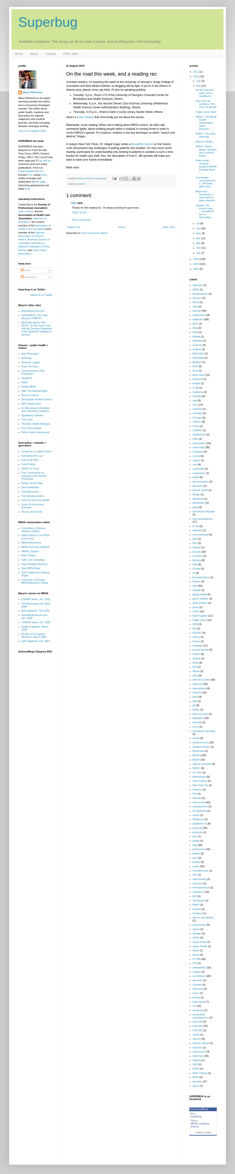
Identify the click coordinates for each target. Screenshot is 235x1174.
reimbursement (201, 887)
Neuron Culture (30, 395)
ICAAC (196, 654)
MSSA (196, 759)
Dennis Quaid (200, 490)
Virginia (197, 1060)
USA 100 (197, 1021)
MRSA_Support (30, 551)
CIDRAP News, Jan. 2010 (35, 599)
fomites (197, 581)
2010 (196, 76)
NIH (195, 793)
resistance (198, 891)
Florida (196, 568)
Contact (50, 54)
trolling (196, 997)
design (196, 494)
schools (197, 909)
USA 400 (197, 1030)
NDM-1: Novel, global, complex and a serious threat (206, 151)
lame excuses (200, 714)
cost (195, 464)
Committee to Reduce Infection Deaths (33, 530)
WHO (196, 1077)
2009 (196, 259)
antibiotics (198, 319)
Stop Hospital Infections (34, 564)
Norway (197, 798)
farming (197, 560)
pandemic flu (200, 823)
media (196, 738)
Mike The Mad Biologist (34, 391)
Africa (196, 302)
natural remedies (202, 764)
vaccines (197, 1047)
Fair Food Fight (30, 459)
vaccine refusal (201, 1043)
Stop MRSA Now (30, 568)
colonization (199, 443)
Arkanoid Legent (30, 362)
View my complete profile (32, 131)
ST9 (195, 963)
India (195, 675)
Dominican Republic (204, 511)
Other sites (70, 54)
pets (195, 836)
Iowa (195, 696)
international (199, 688)
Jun (198, 228)
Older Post (169, 227)
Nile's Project (28, 555)
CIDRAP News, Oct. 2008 (35, 622)
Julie (73, 202)
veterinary (198, 1056)
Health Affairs (28, 386)
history (196, 637)
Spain (196, 950)
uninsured (198, 1010)
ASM (195, 332)
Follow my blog (203, 1132)
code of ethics (26, 211)
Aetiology (26, 358)
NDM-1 (197, 768)
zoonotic (197, 1081)
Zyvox (196, 1085)
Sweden (197, 984)
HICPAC (197, 632)
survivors (198, 980)
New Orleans (200, 780)
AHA (195, 306)
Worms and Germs (31, 511)
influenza (198, 684)
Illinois (196, 671)
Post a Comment (81, 219)
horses (196, 641)
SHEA (196, 937)
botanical (198, 379)
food (195, 585)
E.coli (196, 526)
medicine (204, 1123)
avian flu (197, 345)
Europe (197, 551)
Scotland (197, 913)
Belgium (197, 362)
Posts (26, 270)
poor (195, 857)
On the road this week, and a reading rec (204, 93)
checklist (197, 413)
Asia (195, 327)
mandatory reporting (204, 731)
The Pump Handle (31, 428)
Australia (197, 340)
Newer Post (73, 227)
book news (199, 375)
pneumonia (199, 849)
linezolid (197, 722)
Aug (198, 85)
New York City (200, 785)
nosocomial (199, 802)
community (199, 447)
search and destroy (203, 917)
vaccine (197, 1038)
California (198, 392)
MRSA (196, 755)
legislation (198, 718)
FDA (195, 564)
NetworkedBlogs (199, 1109)
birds (195, 366)
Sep (198, 81)
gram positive (200, 603)
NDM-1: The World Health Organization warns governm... (206, 122)
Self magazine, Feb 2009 (35, 610)
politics (196, 853)
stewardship (199, 967)
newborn (197, 789)
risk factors (199, 900)
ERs (195, 543)
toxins (196, 993)
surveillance (199, 976)
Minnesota (198, 751)
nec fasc (197, 772)
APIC (195, 323)
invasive (197, 692)
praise (196, 866)
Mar (198, 243)
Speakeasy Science (32, 415)
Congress (198, 451)
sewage (197, 933)
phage (196, 840)
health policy (199, 620)
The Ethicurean (30, 491)
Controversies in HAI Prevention (32, 372)
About (34, 54)
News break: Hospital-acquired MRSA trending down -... (206, 166)
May (199, 233)
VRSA (196, 1068)
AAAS (196, 289)
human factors (201, 649)
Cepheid (197, 409)
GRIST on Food (30, 468)
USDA (196, 1034)
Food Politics (28, 464)
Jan (198, 253)
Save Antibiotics (30, 487)
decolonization (201, 481)
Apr (198, 238)
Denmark (198, 486)
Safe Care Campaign (33, 559)
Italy (195, 701)
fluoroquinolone (201, 577)
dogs (195, 507)
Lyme (196, 726)
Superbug (48, 22)
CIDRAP (197, 430)
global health (200, 594)
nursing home (200, 806)
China (196, 426)
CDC (195, 404)
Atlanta (196, 336)
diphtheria (198, 498)
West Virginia (200, 1073)
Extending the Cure (32, 455)
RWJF (196, 904)
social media (199, 942)
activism (197, 298)
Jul (198, 223)
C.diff (195, 387)
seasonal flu (199, 924)
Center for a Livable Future (36, 451)
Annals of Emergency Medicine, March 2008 (33, 635)
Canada (197, 396)
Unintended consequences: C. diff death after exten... (206, 182)
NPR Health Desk (31, 403)
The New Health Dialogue (35, 423)
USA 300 (197, 1026)
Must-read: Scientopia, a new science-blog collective (205, 196)
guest (196, 607)
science (195, 1126)
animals (197, 310)
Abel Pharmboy (30, 353)
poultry (196, 862)
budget (196, 383)
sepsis (196, 929)
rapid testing (199, 879)
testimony (198, 988)
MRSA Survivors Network (35, 547)
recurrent (198, 883)
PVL (195, 874)
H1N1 (196, 611)
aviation (197, 349)
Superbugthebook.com (31, 171)
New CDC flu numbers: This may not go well (206, 104)
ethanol (197, 547)
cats (195, 400)
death (196, 477)
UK (194, 1005)
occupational (200, 810)
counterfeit (198, 468)
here (29, 174)
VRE (195, 1064)
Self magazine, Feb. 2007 (35, 641)
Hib (194, 628)
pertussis (198, 832)
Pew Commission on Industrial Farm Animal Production (33, 475)
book (195, 370)
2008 (196, 263)
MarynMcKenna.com (32, 311)
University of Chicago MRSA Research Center (34, 581)
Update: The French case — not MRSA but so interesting (205, 211)
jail (194, 705)
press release (85, 117)
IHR (195, 666)
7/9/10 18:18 (79, 212)
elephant (197, 530)
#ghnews (198, 285)
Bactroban (198, 353)
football (197, 590)
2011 (196, 71)
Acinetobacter (200, 293)
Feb (198, 247)
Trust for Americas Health (35, 500)
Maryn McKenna (32, 92)
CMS (195, 438)
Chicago (197, 417)
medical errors (201, 742)
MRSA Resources (31, 542)
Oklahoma (198, 819)
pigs (195, 845)
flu (194, 573)
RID (195, 896)
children (197, 421)
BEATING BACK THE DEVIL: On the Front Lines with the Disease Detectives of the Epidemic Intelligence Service (36, 328)
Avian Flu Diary (29, 366)
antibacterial (199, 315)
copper (196, 460)
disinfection (199, 502)
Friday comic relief (206, 112)
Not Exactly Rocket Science (36, 399)
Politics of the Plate (32, 483)
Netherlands (199, 776)
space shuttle (200, 946)
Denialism (26, 378)
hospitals (197, 645)
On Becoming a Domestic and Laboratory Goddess (35, 409)
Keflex (196, 709)
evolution (198, 555)
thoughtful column (142, 144)
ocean (196, 815)
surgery (197, 971)
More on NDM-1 (204, 141)
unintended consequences (201, 1016)
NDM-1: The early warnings (205, 135)
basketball (198, 357)
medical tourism (201, 746)
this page (40, 181)
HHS (195, 624)
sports (196, 954)
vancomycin (199, 1051)
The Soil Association (32, 496)
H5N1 (24, 382)
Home (19, 54)
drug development (203, 518)
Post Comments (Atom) (94, 233)
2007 (196, 269)
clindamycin (199, 434)
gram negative (201, 598)
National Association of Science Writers (31, 236)
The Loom (27, 419)
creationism (199, 473)
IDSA (195, 662)
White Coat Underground (35, 432)
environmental (200, 534)
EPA (195, 539)
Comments (28, 277)
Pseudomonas (201, 870)
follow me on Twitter (41, 295)
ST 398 (197, 959)
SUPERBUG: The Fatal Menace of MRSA (34, 317)
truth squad (199, 1001)
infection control (201, 679)
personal (80, 184)
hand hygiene (200, 615)
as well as (45, 160)
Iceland (197, 658)
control (196, 456)
